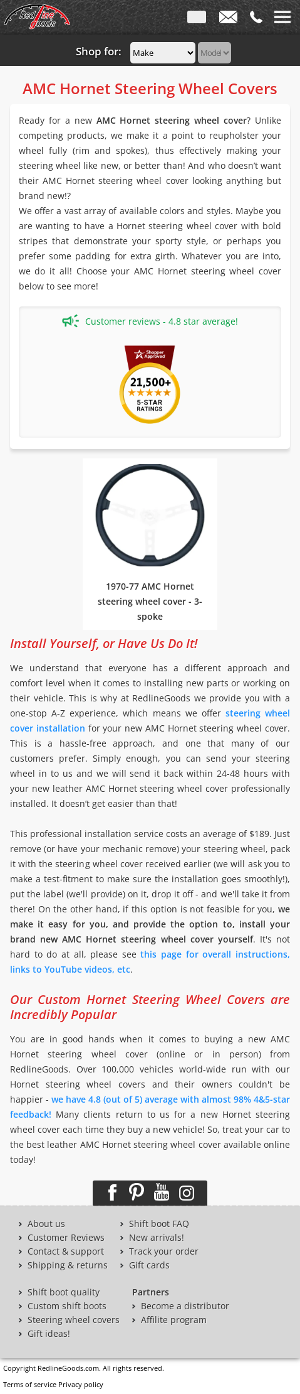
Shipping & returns (68, 1265)
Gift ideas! (49, 1333)
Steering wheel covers (74, 1320)
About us (46, 1223)
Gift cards (149, 1265)
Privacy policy (80, 1384)
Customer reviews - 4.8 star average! (150, 321)
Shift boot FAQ (159, 1223)
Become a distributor (185, 1306)
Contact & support (66, 1251)
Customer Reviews (66, 1237)
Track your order (164, 1251)
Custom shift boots (67, 1306)
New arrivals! (156, 1237)
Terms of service (29, 1384)
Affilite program (174, 1320)
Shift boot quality (64, 1292)
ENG (196, 19)
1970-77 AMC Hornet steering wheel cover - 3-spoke (150, 601)
